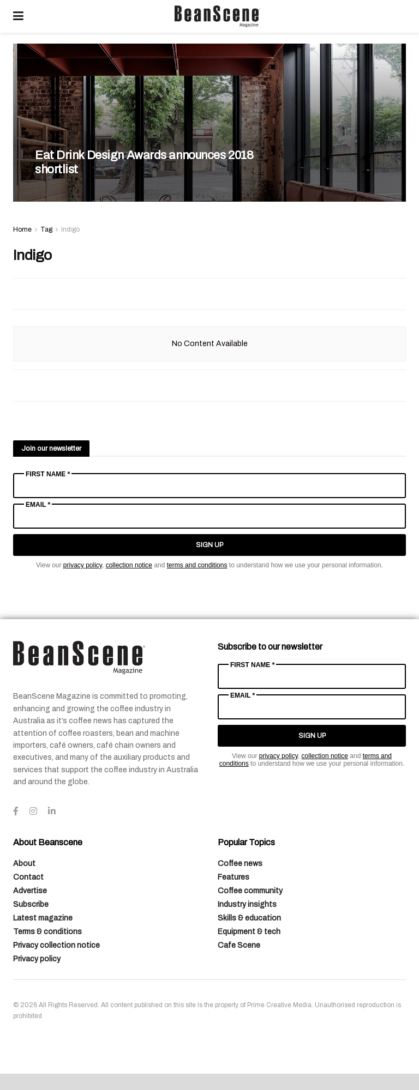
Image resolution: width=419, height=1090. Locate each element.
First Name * (48, 474)
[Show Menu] (18, 16)
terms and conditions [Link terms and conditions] (197, 565)
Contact (28, 877)
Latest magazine (43, 918)
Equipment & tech (249, 932)
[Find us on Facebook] (16, 811)
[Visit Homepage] (217, 16)
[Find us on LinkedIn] (52, 811)
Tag (46, 229)
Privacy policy (37, 959)
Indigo (70, 229)
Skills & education (249, 918)
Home (22, 229)
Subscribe (31, 904)
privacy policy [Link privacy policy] (82, 565)
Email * (38, 504)
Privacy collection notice (56, 945)
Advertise (30, 891)
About (24, 863)
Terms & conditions (47, 932)
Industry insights (247, 904)
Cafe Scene (239, 945)
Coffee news (240, 863)
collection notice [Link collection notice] (129, 565)
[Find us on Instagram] (33, 811)
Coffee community (250, 891)
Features (233, 877)
